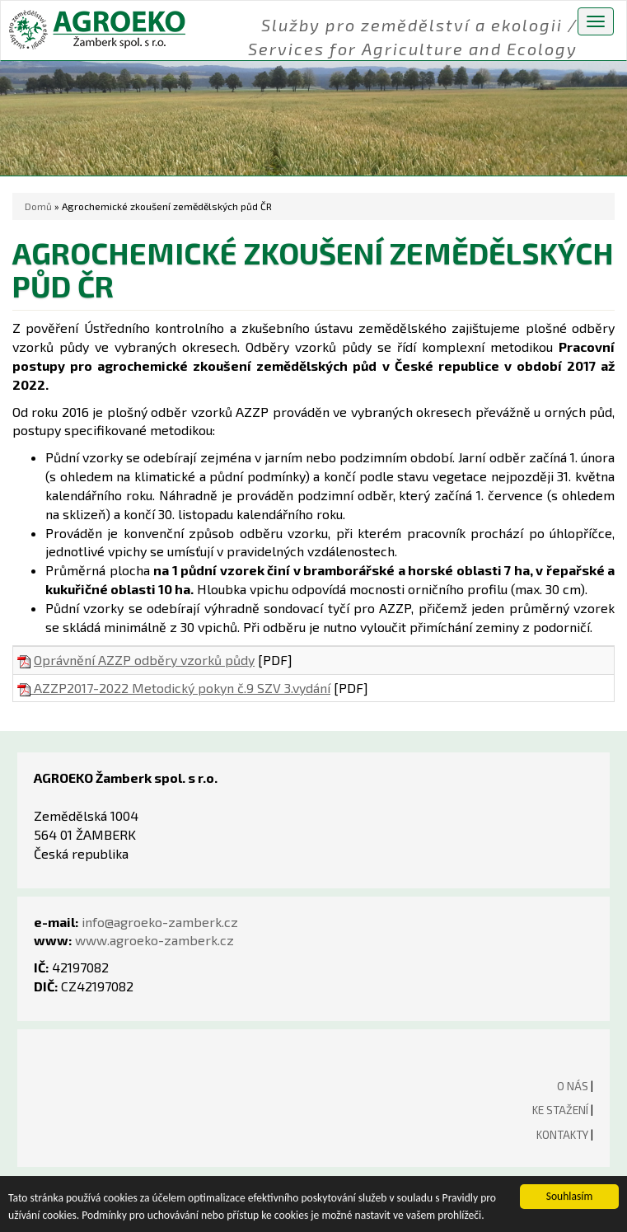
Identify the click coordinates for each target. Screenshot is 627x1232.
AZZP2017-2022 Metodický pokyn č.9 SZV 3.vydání (173, 688)
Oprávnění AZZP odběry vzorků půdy (144, 660)
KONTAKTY (562, 1134)
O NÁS (572, 1086)
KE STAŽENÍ (560, 1110)
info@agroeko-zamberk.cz (160, 922)
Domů (38, 206)
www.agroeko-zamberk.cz (154, 940)
